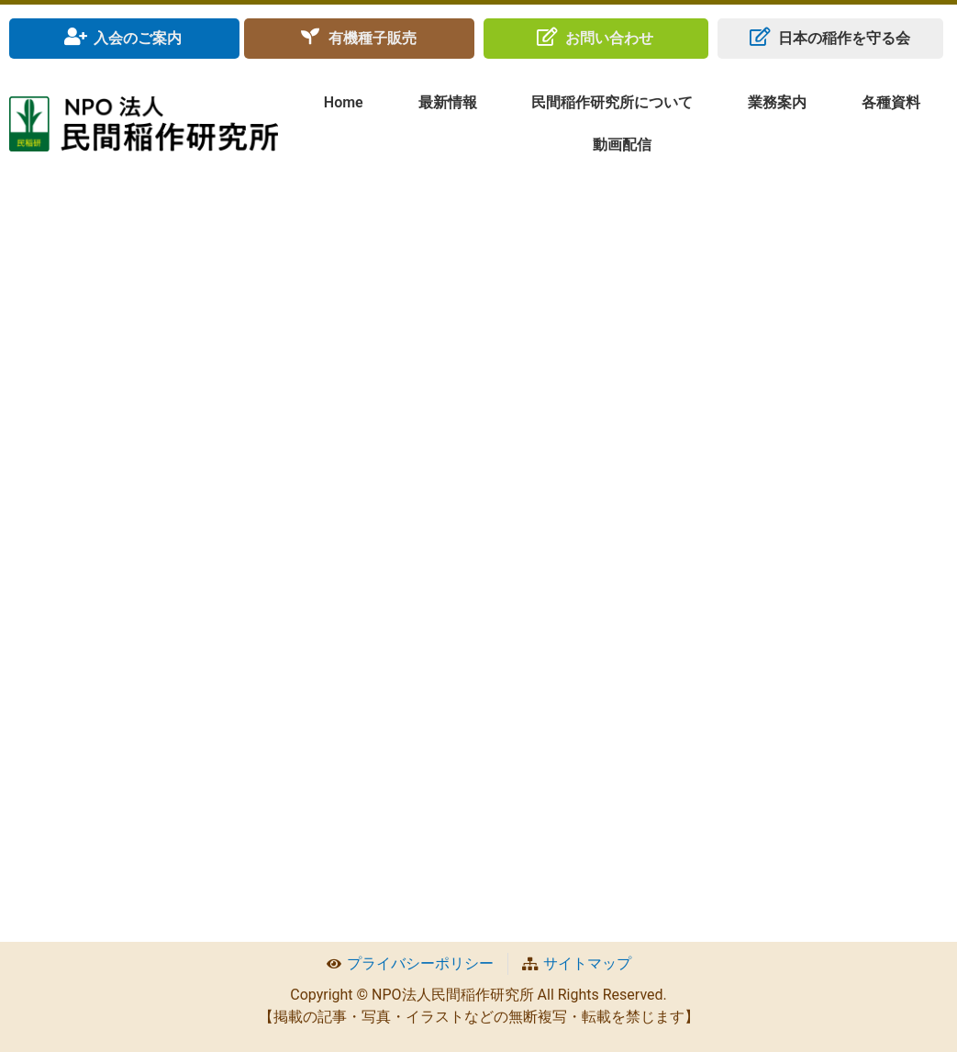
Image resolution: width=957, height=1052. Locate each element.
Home (343, 102)
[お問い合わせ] (547, 37)
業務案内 (777, 102)
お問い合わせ (609, 38)
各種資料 (891, 102)
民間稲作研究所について (612, 102)
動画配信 (622, 144)
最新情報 (447, 102)
